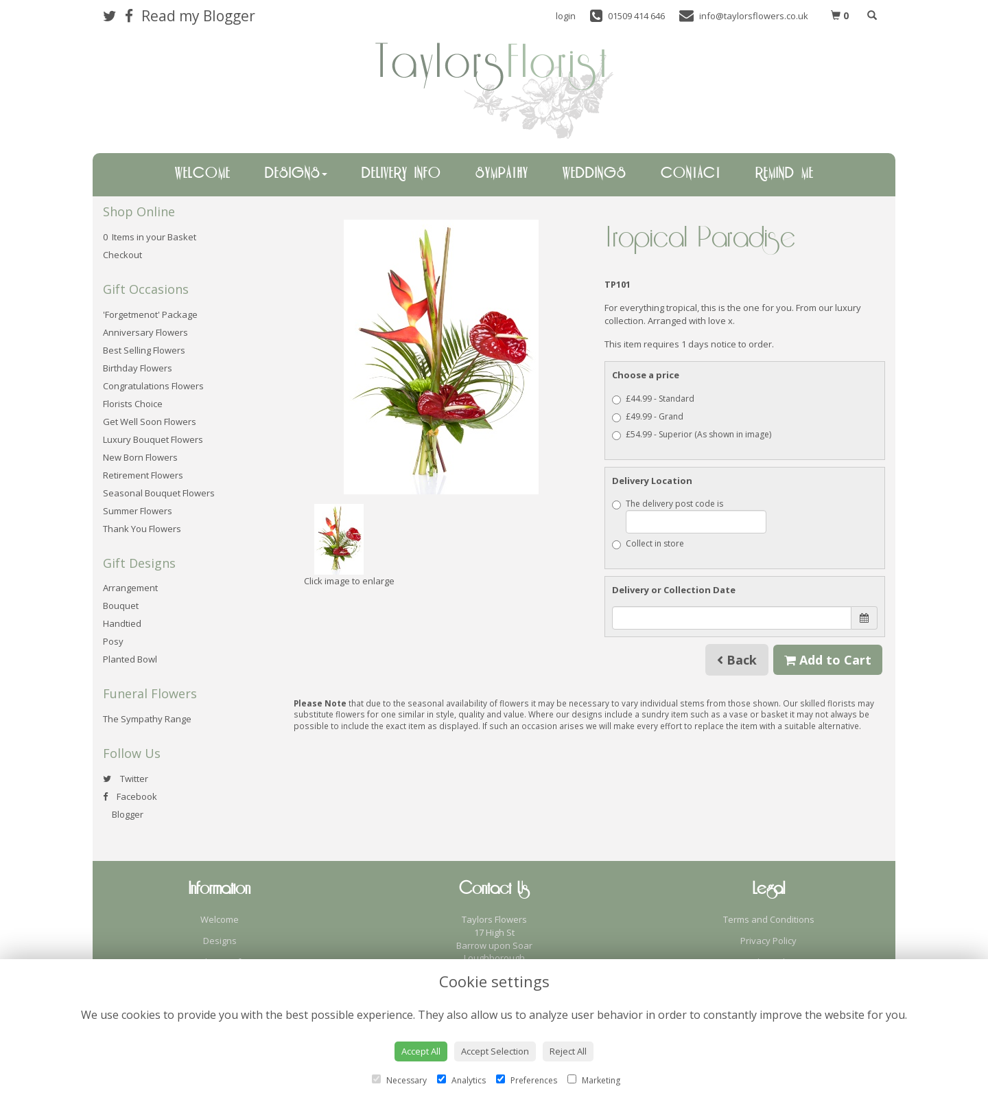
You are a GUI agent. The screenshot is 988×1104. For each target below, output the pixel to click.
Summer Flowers (137, 511)
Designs (296, 174)
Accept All (420, 1051)
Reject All (568, 1051)
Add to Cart (827, 660)
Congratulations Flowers (153, 386)
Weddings (594, 174)
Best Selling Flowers (144, 350)
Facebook (130, 796)
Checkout (122, 255)
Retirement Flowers (143, 475)
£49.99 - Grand (647, 416)
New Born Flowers (140, 457)
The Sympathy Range (147, 719)
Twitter (125, 778)
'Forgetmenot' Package (150, 314)
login (566, 16)
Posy (113, 641)
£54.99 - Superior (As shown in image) (691, 434)
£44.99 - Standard (653, 398)
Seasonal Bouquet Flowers (159, 493)
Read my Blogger (198, 15)
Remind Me (784, 174)
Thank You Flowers (142, 528)
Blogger (123, 814)
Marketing (593, 1080)
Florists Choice (133, 404)
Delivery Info (401, 174)
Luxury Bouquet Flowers (153, 439)
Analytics (461, 1080)
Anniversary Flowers (145, 332)
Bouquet (121, 605)
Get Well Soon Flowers (149, 421)
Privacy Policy (768, 940)
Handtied (122, 623)
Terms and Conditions (768, 919)
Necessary (399, 1080)
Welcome (203, 174)
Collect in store (648, 543)
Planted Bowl (130, 659)
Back (737, 660)
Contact (691, 174)
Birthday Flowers (137, 368)
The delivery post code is (689, 515)
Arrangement (130, 588)
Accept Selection (495, 1051)
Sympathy (501, 174)
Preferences (526, 1080)
